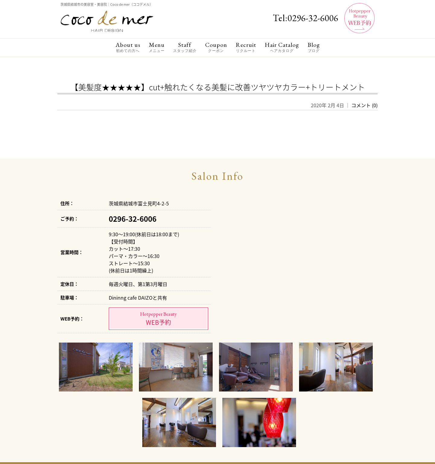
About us (127, 47)
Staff (185, 47)
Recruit (246, 47)
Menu (157, 47)
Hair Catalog (282, 47)
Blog (314, 47)
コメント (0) (364, 105)
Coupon (216, 47)
